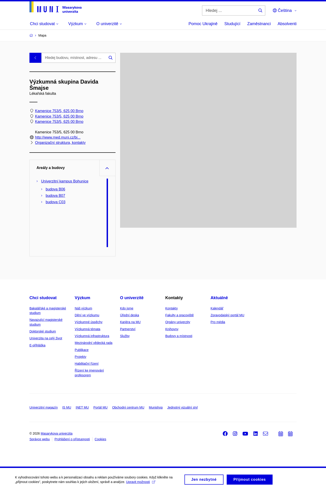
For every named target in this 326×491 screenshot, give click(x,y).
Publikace (82, 350)
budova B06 (55, 189)
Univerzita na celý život (45, 338)
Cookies (100, 439)
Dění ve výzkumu (87, 315)
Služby (125, 336)
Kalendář (216, 308)
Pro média (217, 322)
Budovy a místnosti (178, 336)
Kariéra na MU (130, 322)
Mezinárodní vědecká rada (93, 343)
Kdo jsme (126, 308)
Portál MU (100, 407)
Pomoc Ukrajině (203, 23)
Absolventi (287, 23)
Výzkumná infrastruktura (92, 336)
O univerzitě (132, 298)
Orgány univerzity (177, 322)
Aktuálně (219, 298)
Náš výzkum (83, 308)
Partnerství (128, 329)
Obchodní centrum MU (128, 407)
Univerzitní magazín (43, 407)
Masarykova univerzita (56, 433)
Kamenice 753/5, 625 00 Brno (59, 111)
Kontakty (171, 308)
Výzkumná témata (87, 329)
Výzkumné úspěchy (88, 322)
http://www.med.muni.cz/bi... (57, 137)
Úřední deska (129, 315)
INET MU (82, 407)
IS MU (66, 407)
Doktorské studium (42, 331)
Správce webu (39, 439)
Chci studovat (43, 298)
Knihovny (172, 329)
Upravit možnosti (141, 483)
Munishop (156, 407)
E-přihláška (37, 345)
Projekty (80, 357)
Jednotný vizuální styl (182, 407)
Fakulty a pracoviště (179, 315)
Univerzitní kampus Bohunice (64, 181)
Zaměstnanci (259, 23)
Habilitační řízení (86, 363)
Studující (232, 23)
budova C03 (55, 202)
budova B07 (55, 196)
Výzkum (82, 298)
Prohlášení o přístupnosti (72, 439)
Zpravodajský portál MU (227, 315)
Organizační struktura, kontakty (60, 143)
